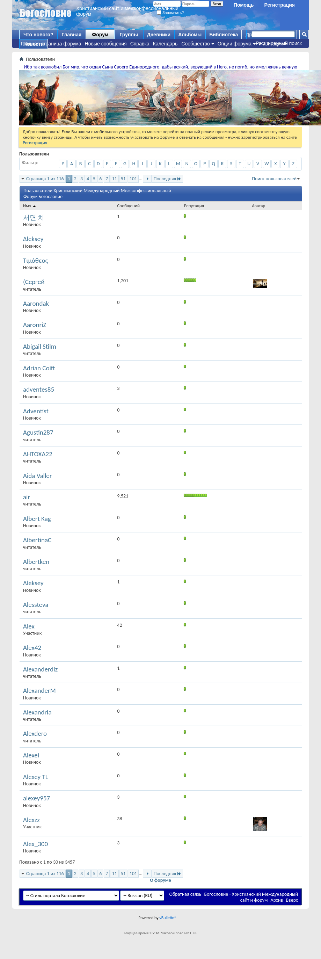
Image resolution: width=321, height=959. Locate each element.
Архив (277, 900)
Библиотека (223, 34)
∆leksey (33, 239)
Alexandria (37, 712)
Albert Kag (37, 519)
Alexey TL (35, 777)
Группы (128, 34)
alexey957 (36, 798)
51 (123, 179)
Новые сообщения (106, 43)
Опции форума (234, 43)
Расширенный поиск (279, 43)
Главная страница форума (51, 43)
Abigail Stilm (39, 346)
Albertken (36, 562)
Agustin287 (38, 432)
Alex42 (32, 648)
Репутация (194, 205)
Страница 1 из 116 (45, 179)
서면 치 (33, 217)
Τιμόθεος (35, 260)
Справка (139, 43)
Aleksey (33, 583)
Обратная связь (185, 894)
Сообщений (128, 205)
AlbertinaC (37, 540)
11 (114, 179)
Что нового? (38, 34)
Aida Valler (37, 476)
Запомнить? (170, 12)
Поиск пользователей (274, 179)
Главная (71, 34)
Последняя (168, 179)
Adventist (36, 411)
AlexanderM (39, 690)
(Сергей (33, 282)
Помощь (244, 5)
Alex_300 (35, 844)
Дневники (159, 34)
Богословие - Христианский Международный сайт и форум (251, 897)
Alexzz (31, 820)
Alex (29, 626)
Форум (100, 34)
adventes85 (38, 389)
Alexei (31, 755)
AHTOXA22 (37, 454)
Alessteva (35, 605)
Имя (30, 205)
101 (133, 179)
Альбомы (190, 34)
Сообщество (195, 43)
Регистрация (279, 5)
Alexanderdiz (40, 669)
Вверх (292, 900)
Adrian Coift (39, 368)
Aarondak (36, 303)
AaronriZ (34, 325)
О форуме (160, 880)
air (26, 497)
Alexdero (35, 733)
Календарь (165, 43)
